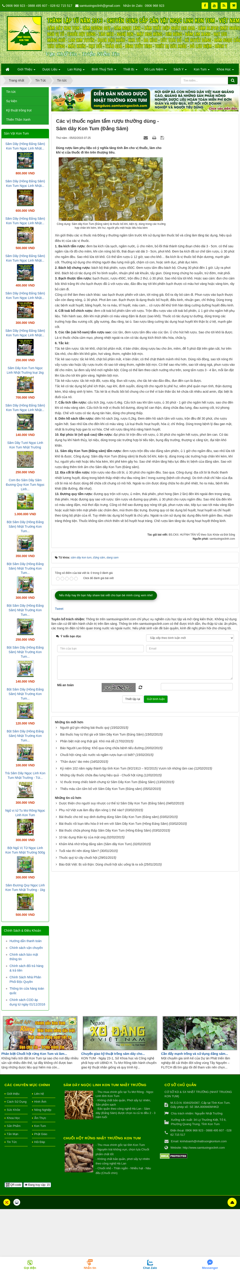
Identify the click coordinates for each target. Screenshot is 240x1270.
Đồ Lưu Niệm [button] (155, 70)
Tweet (59, 730)
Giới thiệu (13, 1093)
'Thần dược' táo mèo (74, 883)
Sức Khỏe (13, 1109)
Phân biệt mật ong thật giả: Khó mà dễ (87, 863)
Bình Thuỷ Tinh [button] (104, 70)
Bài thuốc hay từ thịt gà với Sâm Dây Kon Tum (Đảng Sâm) (102, 856)
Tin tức (11, 92)
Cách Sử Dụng (17, 1101)
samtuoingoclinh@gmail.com (99, 5)
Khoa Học (13, 1118)
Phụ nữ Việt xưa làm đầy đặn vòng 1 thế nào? (91, 931)
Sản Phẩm (13, 1126)
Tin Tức (12, 1142)
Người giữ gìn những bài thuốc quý (85, 849)
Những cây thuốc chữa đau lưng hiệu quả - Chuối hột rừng (101, 897)
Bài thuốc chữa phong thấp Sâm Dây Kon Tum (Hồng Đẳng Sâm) (105, 952)
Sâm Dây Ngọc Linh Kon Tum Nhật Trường (105, 1085)
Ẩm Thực (40, 1118)
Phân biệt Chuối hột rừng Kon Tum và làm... (34, 1054)
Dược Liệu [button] (51, 70)
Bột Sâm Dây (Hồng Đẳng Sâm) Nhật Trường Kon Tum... (25, 526)
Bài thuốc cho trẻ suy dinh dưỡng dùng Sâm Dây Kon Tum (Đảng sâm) (109, 938)
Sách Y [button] (180, 70)
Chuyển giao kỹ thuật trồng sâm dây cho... (113, 1054)
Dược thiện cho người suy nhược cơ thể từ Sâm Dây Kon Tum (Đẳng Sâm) (112, 925)
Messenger (210, 1268)
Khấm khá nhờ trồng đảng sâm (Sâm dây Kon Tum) (95, 965)
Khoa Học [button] (225, 70)
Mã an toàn (65, 807)
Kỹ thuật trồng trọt (19, 110)
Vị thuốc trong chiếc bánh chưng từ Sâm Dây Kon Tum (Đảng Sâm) (107, 903)
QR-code (13, 1184)
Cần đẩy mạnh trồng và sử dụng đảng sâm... (194, 1054)
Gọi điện (30, 1268)
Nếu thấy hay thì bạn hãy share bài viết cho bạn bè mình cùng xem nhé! (106, 717)
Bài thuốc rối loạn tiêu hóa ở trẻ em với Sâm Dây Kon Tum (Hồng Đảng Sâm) (113, 945)
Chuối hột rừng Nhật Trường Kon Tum (102, 1138)
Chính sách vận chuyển (26, 948)
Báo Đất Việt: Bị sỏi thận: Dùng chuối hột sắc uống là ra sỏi (101, 986)
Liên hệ (39, 1093)
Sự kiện (11, 101)
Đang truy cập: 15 (37, 1184)
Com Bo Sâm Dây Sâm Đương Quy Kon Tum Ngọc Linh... (25, 484)
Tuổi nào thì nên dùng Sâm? (79, 972)
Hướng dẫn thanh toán (26, 941)
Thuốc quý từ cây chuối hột (78, 979)
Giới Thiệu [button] (26, 70)
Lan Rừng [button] (76, 70)
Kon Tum (40, 1126)
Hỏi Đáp (39, 1142)
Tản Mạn (12, 1134)
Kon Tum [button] (202, 70)
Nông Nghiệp (42, 1109)
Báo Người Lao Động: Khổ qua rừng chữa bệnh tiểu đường (102, 869)
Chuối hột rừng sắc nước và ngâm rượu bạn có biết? (97, 876)
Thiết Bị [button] (130, 70)
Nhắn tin (90, 1268)
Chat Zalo (150, 1268)
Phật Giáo (40, 1134)
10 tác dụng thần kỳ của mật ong (82, 959)
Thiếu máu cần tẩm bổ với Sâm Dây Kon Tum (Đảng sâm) (101, 910)
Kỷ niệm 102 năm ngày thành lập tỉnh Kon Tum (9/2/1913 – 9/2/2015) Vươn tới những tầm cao (126, 890)
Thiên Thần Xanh (18, 119)
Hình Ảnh (40, 1101)
